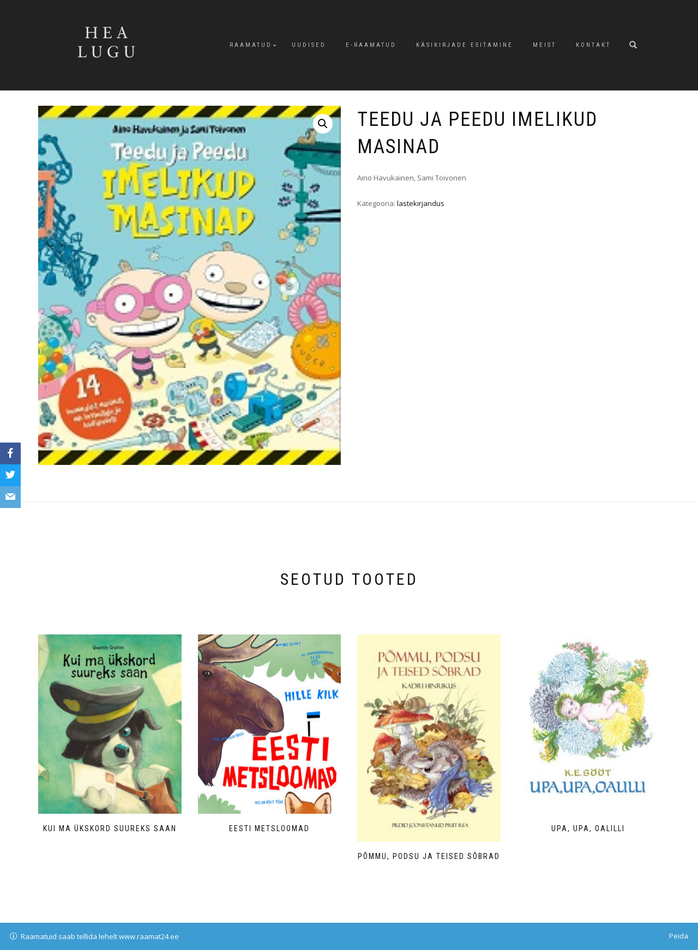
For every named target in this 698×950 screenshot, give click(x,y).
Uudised (309, 45)
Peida (678, 936)
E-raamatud (371, 45)
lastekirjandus (420, 203)
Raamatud (251, 45)
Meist (544, 45)
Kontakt (593, 45)
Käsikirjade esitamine (464, 45)
